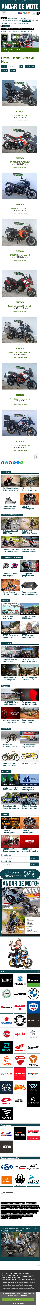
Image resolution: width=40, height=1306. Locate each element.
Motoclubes (28, 1216)
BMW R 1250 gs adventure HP (20, 445)
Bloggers (4, 1218)
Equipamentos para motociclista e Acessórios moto (19, 1206)
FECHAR (18, 1299)
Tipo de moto (30, 66)
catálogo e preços (13, 18)
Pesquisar (34, 858)
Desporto (5, 686)
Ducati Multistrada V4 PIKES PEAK (19, 306)
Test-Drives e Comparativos (12, 515)
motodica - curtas (23, 23)
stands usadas (27, 21)
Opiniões (5, 600)
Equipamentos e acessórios (12, 558)
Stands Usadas (27, 1208)
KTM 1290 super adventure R (20, 399)
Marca (4, 70)
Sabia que (6, 729)
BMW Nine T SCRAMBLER (19, 209)
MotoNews (6, 472)
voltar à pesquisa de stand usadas (17, 31)
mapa (12, 26)
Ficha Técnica (13, 1273)
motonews (35, 21)
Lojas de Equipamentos (29, 1211)
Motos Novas (31, 1203)
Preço (13, 70)
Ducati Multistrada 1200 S (19, 116)
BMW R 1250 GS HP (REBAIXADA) (19, 352)
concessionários (16, 21)
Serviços (19, 1218)
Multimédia (6, 643)
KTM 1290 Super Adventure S (20, 255)
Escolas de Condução (14, 1216)
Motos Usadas (8, 50)
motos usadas (23, 18)
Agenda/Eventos (19, 1203)
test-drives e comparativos (8, 23)
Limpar (4, 66)
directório (7, 26)
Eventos (5, 814)
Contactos (18, 50)
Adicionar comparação (20, 121)
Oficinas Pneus (14, 1211)
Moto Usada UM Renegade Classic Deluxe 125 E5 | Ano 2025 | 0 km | (20, 1242)
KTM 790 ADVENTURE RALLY (20, 162)
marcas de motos (6, 21)
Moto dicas (6, 771)
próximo (30, 31)
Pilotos (11, 1218)
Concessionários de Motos (10, 1208)
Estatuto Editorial (23, 1273)
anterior (3, 31)
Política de (18, 1304)
